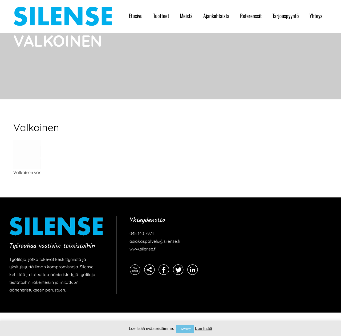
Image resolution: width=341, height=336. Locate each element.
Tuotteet (161, 16)
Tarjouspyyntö (286, 16)
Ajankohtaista (216, 16)
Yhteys (316, 16)
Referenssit (251, 16)
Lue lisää (203, 328)
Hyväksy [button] (185, 328)
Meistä (186, 16)
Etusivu (136, 16)
